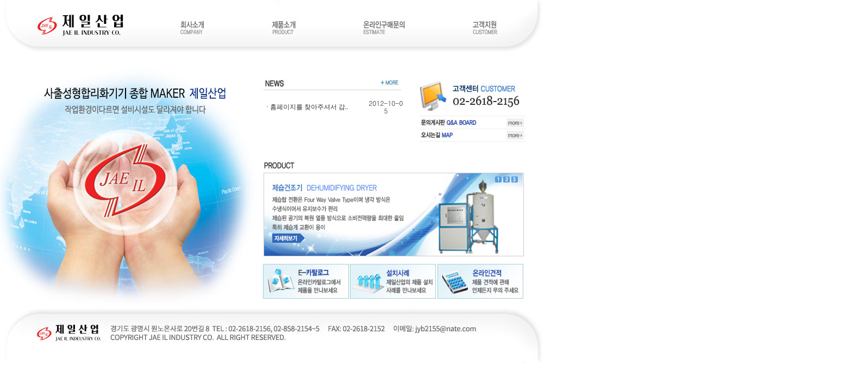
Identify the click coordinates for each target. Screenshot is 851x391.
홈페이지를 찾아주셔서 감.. (309, 107)
